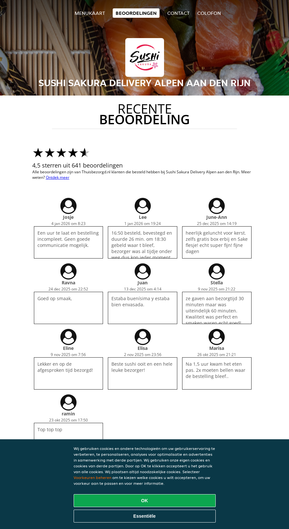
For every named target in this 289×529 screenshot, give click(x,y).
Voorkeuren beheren (92, 477)
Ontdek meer (57, 177)
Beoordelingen (136, 13)
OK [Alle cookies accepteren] (144, 500)
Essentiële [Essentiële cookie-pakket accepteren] (144, 516)
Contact (178, 13)
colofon (209, 13)
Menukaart (90, 13)
